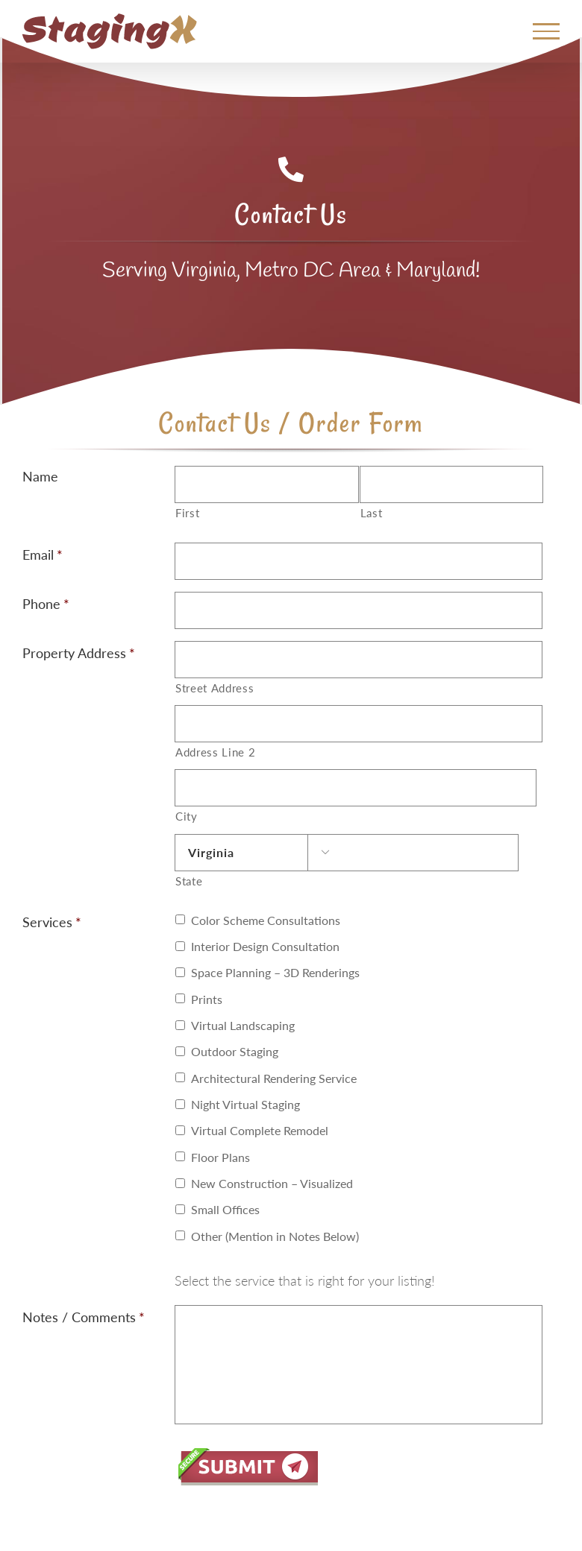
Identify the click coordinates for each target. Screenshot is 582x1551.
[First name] (266, 484)
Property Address (78, 653)
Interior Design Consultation (265, 946)
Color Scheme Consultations (265, 920)
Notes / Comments (83, 1317)
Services (51, 922)
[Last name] (451, 484)
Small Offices (225, 1209)
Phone (45, 604)
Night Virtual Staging (245, 1104)
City (186, 816)
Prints (206, 999)
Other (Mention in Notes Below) (275, 1236)
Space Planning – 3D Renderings (275, 972)
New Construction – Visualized (272, 1183)
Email (42, 554)
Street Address (214, 688)
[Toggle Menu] (546, 31)
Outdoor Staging (234, 1051)
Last (371, 513)
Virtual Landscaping (243, 1025)
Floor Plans (220, 1157)
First (187, 513)
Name (40, 476)
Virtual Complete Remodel (259, 1130)
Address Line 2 (215, 752)
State (188, 881)
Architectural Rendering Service (274, 1078)
